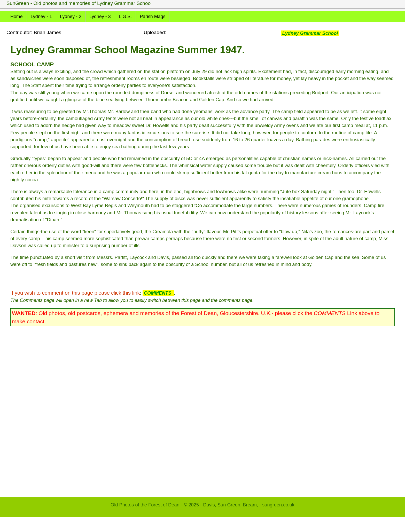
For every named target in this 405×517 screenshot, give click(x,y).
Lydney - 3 (100, 16)
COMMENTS (158, 293)
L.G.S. (125, 16)
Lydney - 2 (70, 16)
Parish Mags (152, 16)
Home (16, 16)
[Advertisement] (165, 412)
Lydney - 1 (41, 16)
